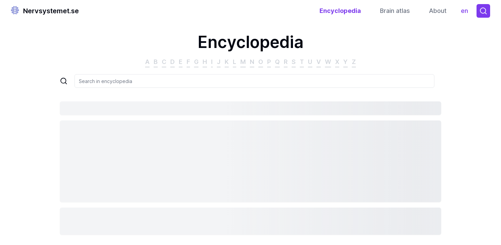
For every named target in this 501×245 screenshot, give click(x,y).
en (466, 12)
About (438, 10)
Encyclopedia (340, 10)
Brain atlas (395, 10)
